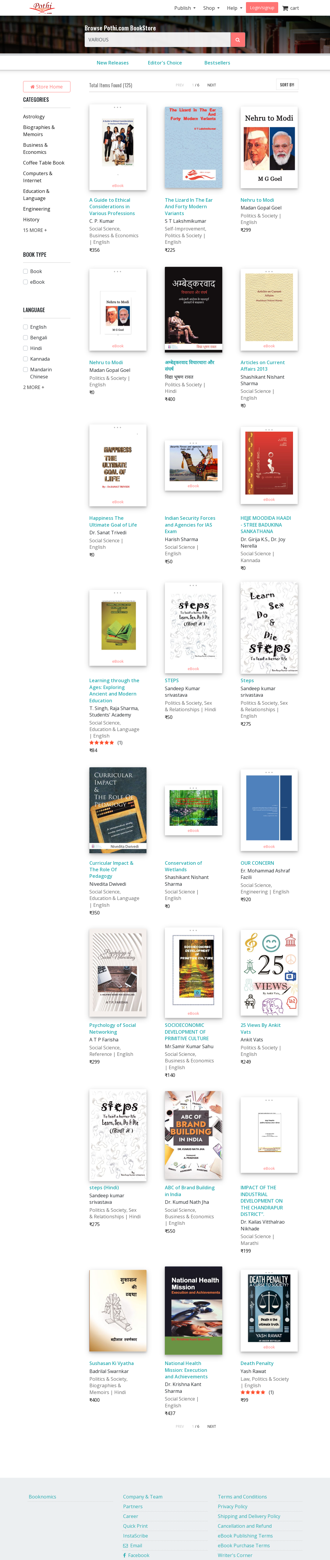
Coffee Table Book (44, 162)
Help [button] (233, 8)
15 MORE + (35, 230)
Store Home (46, 86)
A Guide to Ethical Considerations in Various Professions (112, 207)
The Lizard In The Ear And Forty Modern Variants (189, 207)
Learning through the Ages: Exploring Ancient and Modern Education (114, 690)
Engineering (36, 209)
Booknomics (42, 1496)
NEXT (211, 85)
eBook (37, 282)
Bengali (38, 337)
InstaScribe (135, 1535)
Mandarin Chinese (41, 373)
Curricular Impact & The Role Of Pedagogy (111, 870)
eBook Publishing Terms (245, 1535)
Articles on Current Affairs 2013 (263, 365)
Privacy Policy (232, 1506)
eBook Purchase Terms (244, 1545)
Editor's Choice (165, 62)
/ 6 (197, 85)
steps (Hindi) (104, 1187)
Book (36, 271)
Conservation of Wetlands (183, 866)
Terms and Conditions (242, 1496)
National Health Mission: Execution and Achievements (186, 1370)
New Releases (113, 62)
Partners (133, 1506)
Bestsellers (217, 62)
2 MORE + (33, 387)
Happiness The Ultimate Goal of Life (113, 521)
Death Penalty (257, 1363)
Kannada (40, 359)
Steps (247, 680)
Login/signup (262, 7)
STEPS (172, 680)
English (38, 327)
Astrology (34, 116)
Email (132, 1545)
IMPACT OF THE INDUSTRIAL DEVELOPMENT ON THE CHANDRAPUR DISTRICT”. (262, 1200)
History (31, 219)
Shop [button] (209, 8)
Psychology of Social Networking (112, 1028)
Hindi (36, 348)
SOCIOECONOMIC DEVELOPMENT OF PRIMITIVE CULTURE (187, 1032)
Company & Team (142, 1496)
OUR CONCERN (257, 863)
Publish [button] (183, 8)
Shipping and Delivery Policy (249, 1516)
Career (130, 1516)
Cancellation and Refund (245, 1526)
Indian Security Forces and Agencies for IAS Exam (190, 525)
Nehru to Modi (257, 200)
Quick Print (135, 1526)
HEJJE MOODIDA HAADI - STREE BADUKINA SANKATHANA (266, 525)
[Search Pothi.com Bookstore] (238, 39)
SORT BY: (287, 84)
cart (290, 8)
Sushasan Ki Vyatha (111, 1363)
